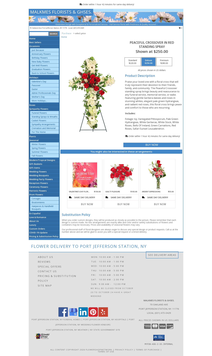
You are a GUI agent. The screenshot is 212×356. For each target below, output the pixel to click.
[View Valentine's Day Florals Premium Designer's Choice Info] (85, 175)
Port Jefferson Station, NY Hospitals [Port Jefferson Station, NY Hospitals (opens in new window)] (104, 319)
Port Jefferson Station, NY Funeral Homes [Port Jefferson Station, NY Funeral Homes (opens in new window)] (56, 319)
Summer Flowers (40, 151)
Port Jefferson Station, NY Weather (67, 329)
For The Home (39, 132)
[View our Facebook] (63, 315)
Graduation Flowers (41, 69)
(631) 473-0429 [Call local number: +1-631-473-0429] (78, 28)
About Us (34, 221)
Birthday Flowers (40, 57)
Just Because (38, 50)
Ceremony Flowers (38, 187)
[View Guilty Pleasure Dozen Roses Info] (121, 175)
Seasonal (34, 140)
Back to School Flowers (43, 73)
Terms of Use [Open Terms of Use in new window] (106, 351)
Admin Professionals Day (44, 93)
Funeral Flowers (39, 112)
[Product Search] (38, 34)
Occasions (34, 46)
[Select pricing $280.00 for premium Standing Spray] (164, 62)
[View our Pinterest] (93, 315)
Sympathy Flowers (38, 108)
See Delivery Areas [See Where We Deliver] (162, 255)
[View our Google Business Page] (73, 315)
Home (32, 38)
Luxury (32, 224)
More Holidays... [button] (39, 100)
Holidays (33, 77)
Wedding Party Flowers (41, 179)
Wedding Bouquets (39, 175)
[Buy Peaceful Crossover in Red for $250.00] (151, 145)
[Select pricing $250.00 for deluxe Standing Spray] (148, 62)
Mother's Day (38, 96)
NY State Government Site (105, 329)
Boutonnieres (38, 202)
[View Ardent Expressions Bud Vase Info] (158, 175)
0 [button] (180, 28)
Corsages (36, 198)
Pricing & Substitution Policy (43, 236)
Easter (35, 89)
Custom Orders (37, 228)
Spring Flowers (39, 148)
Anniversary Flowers (41, 54)
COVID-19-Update (38, 232)
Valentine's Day (39, 81)
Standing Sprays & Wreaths (45, 116)
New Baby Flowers (41, 61)
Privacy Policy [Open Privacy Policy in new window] (124, 349)
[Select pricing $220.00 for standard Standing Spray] (133, 62)
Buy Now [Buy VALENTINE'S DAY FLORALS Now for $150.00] (87, 204)
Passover (36, 85)
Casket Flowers (39, 120)
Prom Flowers (36, 194)
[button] (159, 338)
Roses (32, 105)
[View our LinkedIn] (83, 315)
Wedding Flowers (38, 171)
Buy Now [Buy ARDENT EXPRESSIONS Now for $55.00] (160, 204)
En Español (34, 213)
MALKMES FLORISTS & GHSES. (61, 12)
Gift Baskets (35, 164)
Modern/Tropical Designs (42, 160)
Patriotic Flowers (38, 190)
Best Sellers (35, 42)
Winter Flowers (39, 144)
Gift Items (34, 167)
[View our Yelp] (103, 315)
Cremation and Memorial (44, 128)
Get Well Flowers (40, 65)
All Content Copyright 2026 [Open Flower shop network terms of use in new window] (67, 349)
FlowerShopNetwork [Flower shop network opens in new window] (99, 349)
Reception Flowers (38, 183)
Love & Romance (37, 217)
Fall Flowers (37, 155)
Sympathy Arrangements (43, 124)
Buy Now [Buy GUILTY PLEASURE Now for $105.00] (123, 204)
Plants (32, 136)
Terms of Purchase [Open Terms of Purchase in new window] (148, 349)
